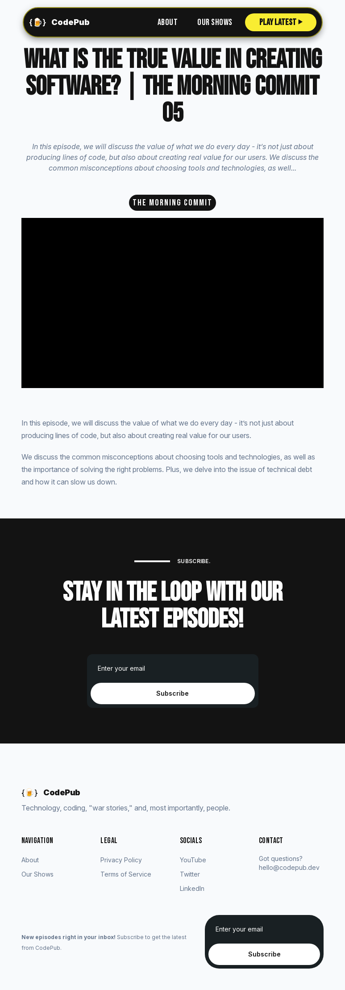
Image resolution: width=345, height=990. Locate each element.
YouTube (193, 860)
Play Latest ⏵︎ (280, 22)
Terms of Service (125, 874)
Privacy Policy (121, 860)
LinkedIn (192, 888)
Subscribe (172, 693)
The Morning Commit (172, 202)
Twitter (190, 874)
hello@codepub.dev (289, 867)
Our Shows (215, 22)
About (168, 22)
